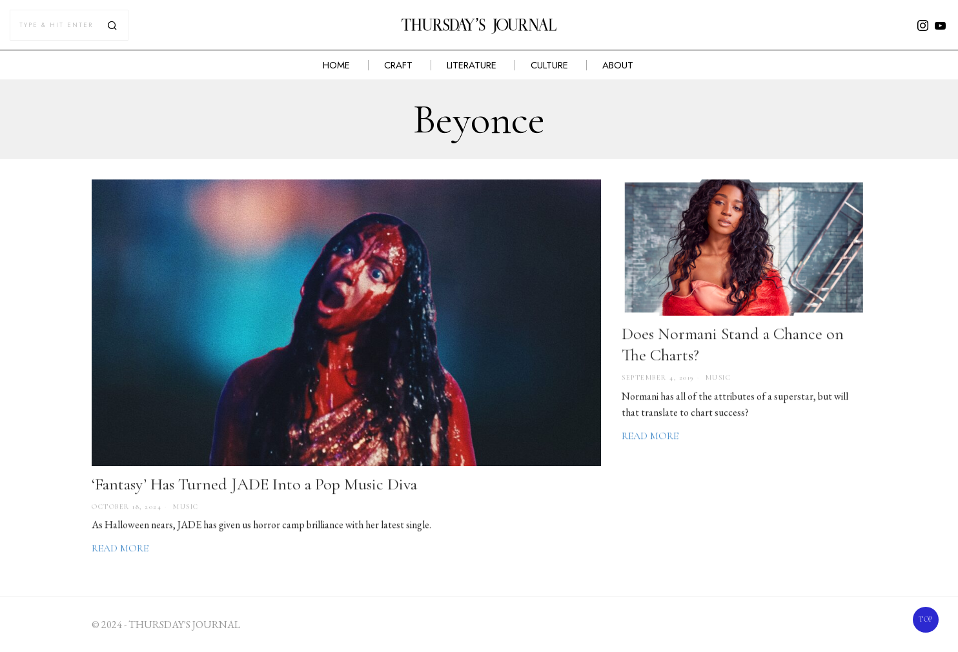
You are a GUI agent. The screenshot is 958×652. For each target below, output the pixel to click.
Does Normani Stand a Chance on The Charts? (733, 345)
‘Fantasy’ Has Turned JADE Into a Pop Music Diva (254, 485)
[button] (112, 25)
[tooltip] (923, 25)
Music (186, 508)
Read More (120, 549)
